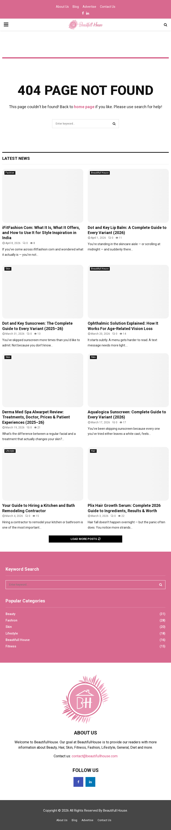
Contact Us (107, 6)
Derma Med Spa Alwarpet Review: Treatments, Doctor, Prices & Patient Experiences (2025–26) (36, 417)
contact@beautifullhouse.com (95, 756)
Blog (76, 6)
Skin (8, 269)
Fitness (11, 646)
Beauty (10, 614)
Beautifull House (100, 173)
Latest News (16, 158)
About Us (62, 6)
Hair (93, 451)
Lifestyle (10, 451)
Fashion (10, 173)
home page (84, 106)
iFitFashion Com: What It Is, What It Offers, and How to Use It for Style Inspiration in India (41, 232)
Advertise (89, 6)
